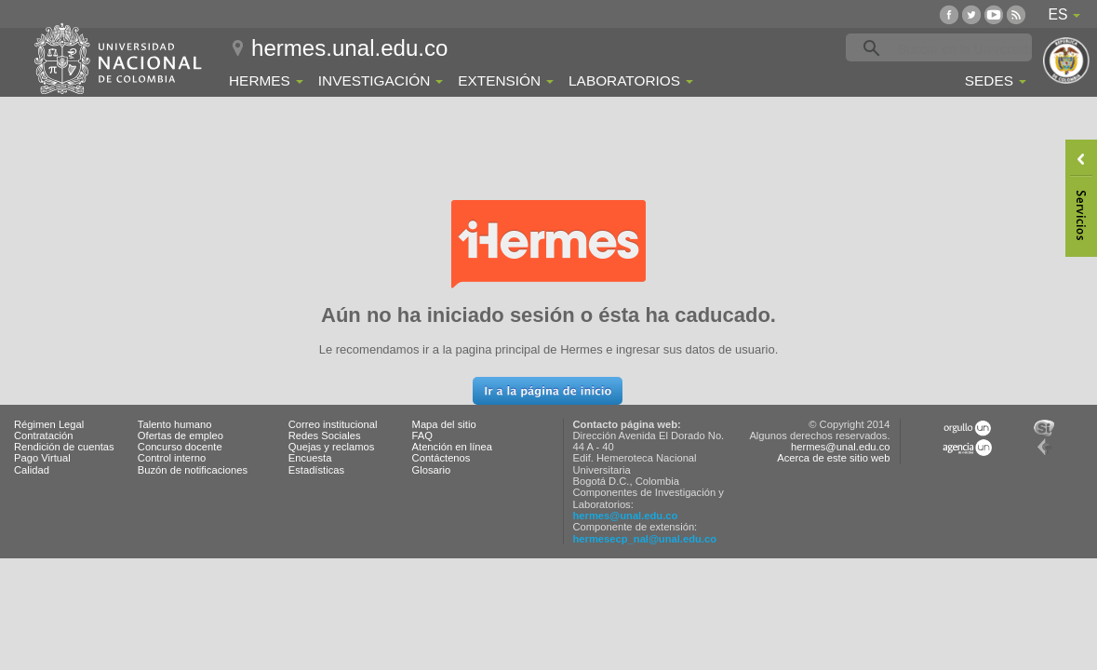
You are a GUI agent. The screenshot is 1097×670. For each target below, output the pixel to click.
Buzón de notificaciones (192, 470)
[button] (547, 391)
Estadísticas (316, 470)
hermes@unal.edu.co (625, 515)
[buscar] (967, 48)
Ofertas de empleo (180, 435)
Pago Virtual (42, 457)
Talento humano (175, 424)
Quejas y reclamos (331, 446)
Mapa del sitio (444, 424)
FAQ (422, 435)
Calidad (31, 470)
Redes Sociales (324, 435)
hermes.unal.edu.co (349, 47)
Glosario (431, 470)
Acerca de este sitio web (833, 457)
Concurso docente (180, 446)
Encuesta (310, 457)
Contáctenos (441, 457)
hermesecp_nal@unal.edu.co (645, 538)
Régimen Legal (49, 424)
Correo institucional (333, 424)
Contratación (43, 435)
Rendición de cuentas (64, 446)
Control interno (172, 457)
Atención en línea (452, 446)
